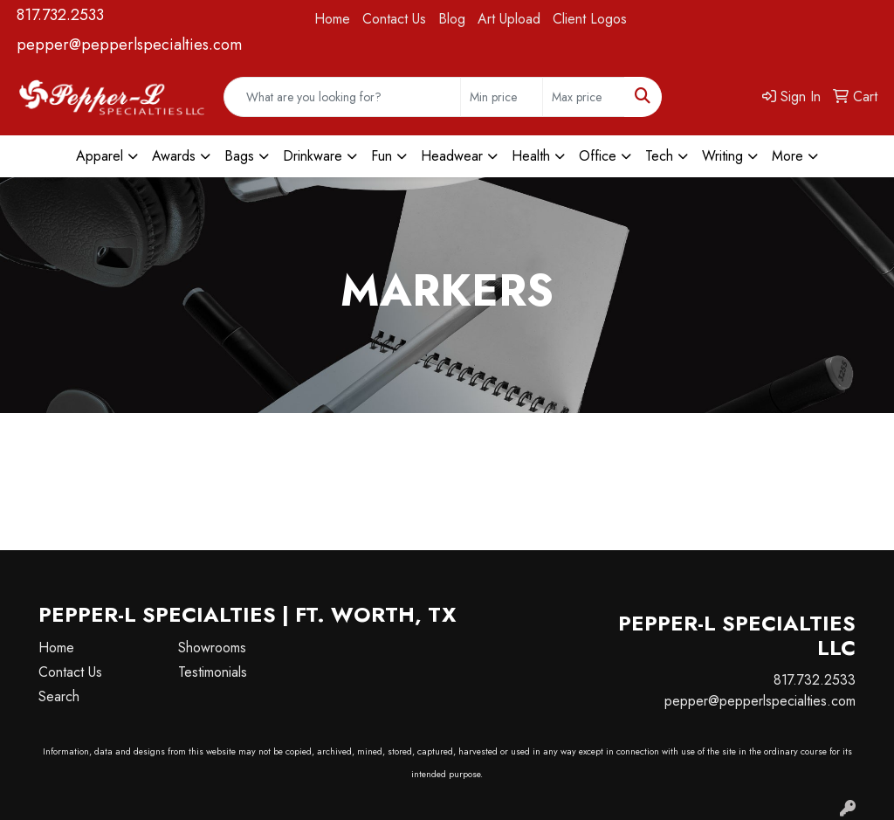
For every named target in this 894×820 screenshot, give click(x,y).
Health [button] (531, 156)
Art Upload (509, 19)
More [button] (787, 156)
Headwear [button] (452, 156)
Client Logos (590, 19)
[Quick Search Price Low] (501, 97)
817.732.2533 (60, 14)
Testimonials (212, 672)
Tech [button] (659, 156)
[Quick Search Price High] (583, 97)
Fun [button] (381, 156)
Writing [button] (722, 156)
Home (332, 19)
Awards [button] (174, 156)
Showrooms (212, 647)
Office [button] (597, 156)
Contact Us (394, 19)
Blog (451, 19)
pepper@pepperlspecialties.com (129, 44)
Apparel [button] (99, 156)
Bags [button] (239, 156)
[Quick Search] (342, 97)
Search (58, 696)
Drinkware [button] (312, 156)
